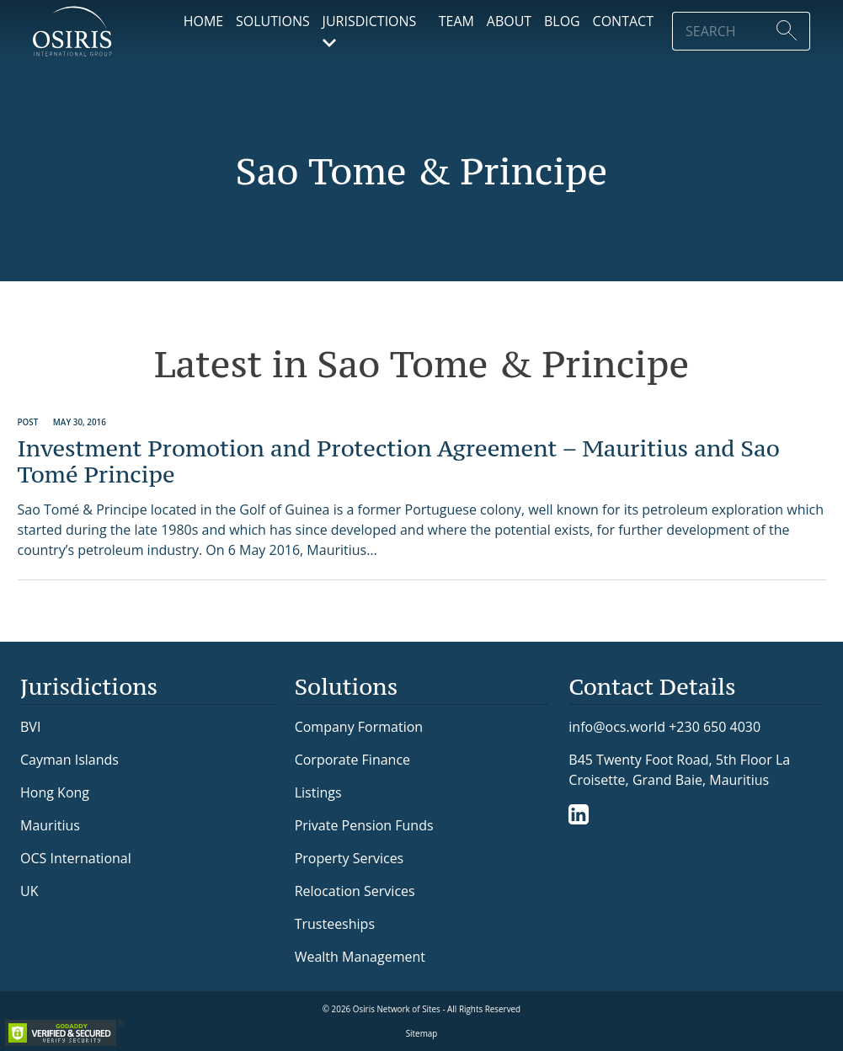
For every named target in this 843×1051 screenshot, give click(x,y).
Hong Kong (54, 792)
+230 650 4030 (714, 726)
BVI (30, 727)
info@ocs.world (616, 727)
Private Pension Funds (364, 825)
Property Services (349, 858)
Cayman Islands (69, 759)
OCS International (75, 858)
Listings (318, 792)
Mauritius (50, 825)
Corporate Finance (352, 759)
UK (29, 891)
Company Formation (359, 727)
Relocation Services (355, 891)
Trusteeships (335, 924)
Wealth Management (360, 956)
